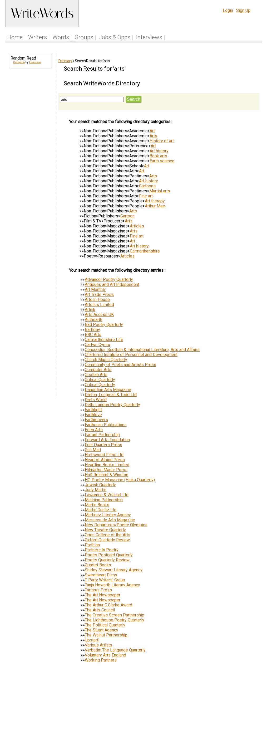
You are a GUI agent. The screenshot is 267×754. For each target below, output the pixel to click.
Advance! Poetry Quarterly (109, 279)
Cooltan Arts (96, 374)
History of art (162, 140)
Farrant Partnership (102, 434)
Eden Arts (94, 429)
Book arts (158, 155)
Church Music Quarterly (106, 359)
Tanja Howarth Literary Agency (112, 584)
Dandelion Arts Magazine (108, 389)
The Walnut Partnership (106, 635)
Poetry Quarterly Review (107, 559)
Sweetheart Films (101, 574)
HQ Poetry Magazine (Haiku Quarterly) (120, 479)
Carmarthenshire (145, 251)
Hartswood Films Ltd (104, 454)
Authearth (93, 319)
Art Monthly (95, 289)
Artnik (90, 309)
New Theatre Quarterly (105, 529)
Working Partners (101, 660)
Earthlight (93, 409)
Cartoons (147, 185)
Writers (37, 37)
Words (60, 37)
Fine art (146, 195)
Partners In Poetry (101, 549)
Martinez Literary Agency (108, 514)
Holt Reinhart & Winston (106, 474)
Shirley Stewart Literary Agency (113, 569)
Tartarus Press (98, 589)
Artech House (97, 299)
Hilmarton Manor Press (106, 469)
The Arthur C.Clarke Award (108, 604)
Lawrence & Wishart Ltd (106, 494)
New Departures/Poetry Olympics (116, 524)
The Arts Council (100, 609)
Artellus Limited (99, 304)
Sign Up (243, 10)
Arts (153, 135)
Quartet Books (98, 564)
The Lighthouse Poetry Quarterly (114, 619)
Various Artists (98, 645)
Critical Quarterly (100, 379)
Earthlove (93, 414)
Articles (137, 225)
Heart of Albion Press (105, 459)
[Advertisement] (30, 153)
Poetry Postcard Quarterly (109, 554)
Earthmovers (96, 419)
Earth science (162, 160)
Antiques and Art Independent (112, 284)
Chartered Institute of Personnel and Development (131, 354)
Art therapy (155, 200)
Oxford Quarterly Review (107, 539)
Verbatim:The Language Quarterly (115, 650)
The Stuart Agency (101, 630)
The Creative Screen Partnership (114, 614)
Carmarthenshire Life (104, 339)
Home (15, 37)
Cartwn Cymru (97, 344)
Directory (65, 61)
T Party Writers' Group (105, 579)
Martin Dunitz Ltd (100, 509)
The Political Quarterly (105, 624)
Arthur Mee (155, 205)
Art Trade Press (99, 294)
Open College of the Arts (107, 534)
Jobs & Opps (114, 37)
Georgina (19, 62)
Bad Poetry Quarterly (104, 324)
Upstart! (92, 640)
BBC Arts (93, 334)
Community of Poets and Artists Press (120, 364)
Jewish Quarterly (100, 484)
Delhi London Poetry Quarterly (112, 404)
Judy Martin (95, 489)
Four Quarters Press (103, 444)
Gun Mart (93, 449)
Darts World (96, 399)
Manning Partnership (104, 499)
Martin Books (97, 504)
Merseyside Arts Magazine (110, 519)
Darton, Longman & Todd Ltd (111, 394)
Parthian (92, 544)
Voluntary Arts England (105, 655)
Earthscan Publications (106, 424)
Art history (159, 150)
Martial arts (159, 190)
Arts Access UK (99, 314)
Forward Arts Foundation (107, 439)
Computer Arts (98, 369)
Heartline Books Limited (107, 464)
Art (152, 130)
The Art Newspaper (102, 594)
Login (228, 10)
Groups (84, 37)
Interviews (149, 37)
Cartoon (127, 215)
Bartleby (92, 329)
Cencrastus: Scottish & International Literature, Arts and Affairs (142, 349)
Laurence (35, 62)
